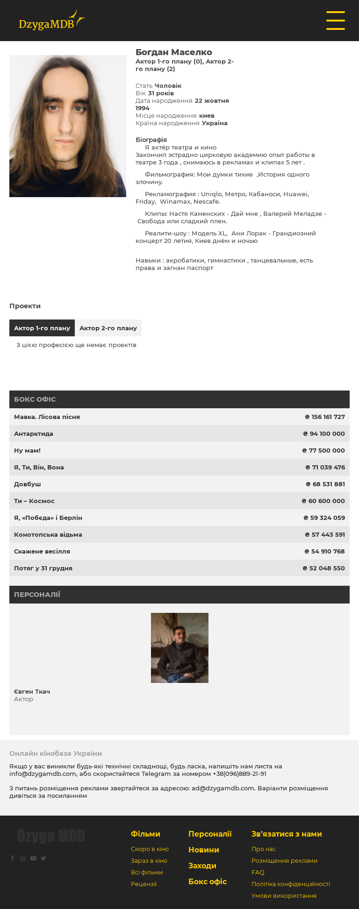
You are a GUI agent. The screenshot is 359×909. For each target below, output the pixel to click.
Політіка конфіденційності (290, 884)
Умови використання (284, 895)
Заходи (202, 865)
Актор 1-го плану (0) (169, 61)
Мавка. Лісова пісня (47, 416)
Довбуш (27, 484)
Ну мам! (27, 450)
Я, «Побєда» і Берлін (48, 517)
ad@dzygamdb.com (223, 788)
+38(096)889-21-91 (239, 773)
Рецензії (144, 884)
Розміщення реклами (284, 860)
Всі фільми (147, 872)
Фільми (145, 834)
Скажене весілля (42, 551)
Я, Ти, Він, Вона (39, 467)
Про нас (263, 848)
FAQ (257, 872)
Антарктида (33, 433)
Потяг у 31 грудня (43, 568)
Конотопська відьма (48, 534)
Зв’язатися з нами (286, 834)
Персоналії (37, 594)
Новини (203, 849)
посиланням (67, 795)
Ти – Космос (34, 500)
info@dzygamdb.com (42, 773)
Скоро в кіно (150, 848)
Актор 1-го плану (42, 328)
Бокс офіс (35, 399)
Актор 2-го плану (108, 328)
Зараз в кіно (149, 860)
